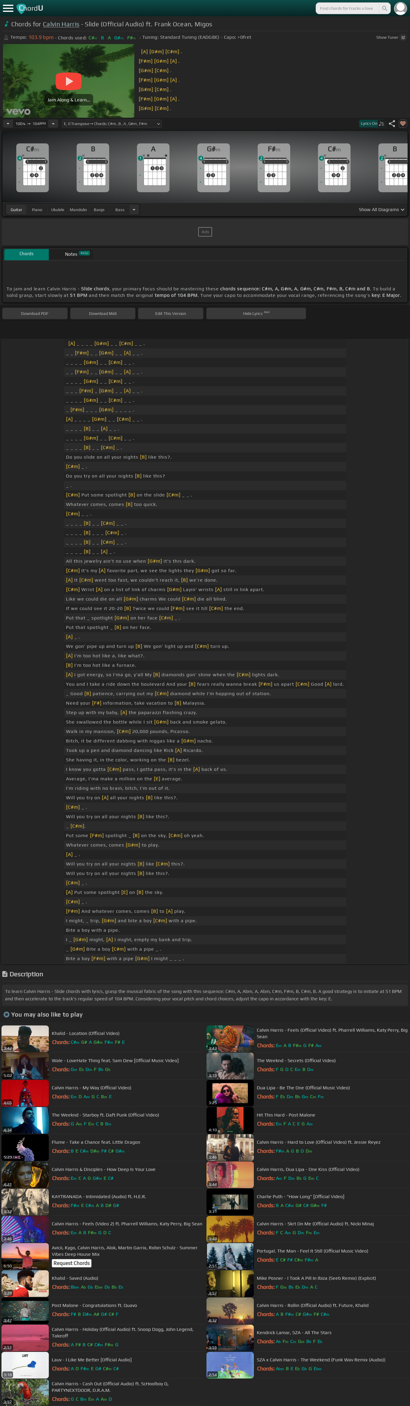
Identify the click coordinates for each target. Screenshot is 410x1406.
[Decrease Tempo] (8, 123)
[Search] (384, 8)
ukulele (57, 209)
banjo (99, 209)
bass (120, 209)
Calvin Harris (61, 24)
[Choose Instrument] (134, 209)
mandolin (78, 209)
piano (37, 209)
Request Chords (72, 1263)
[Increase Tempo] (53, 123)
